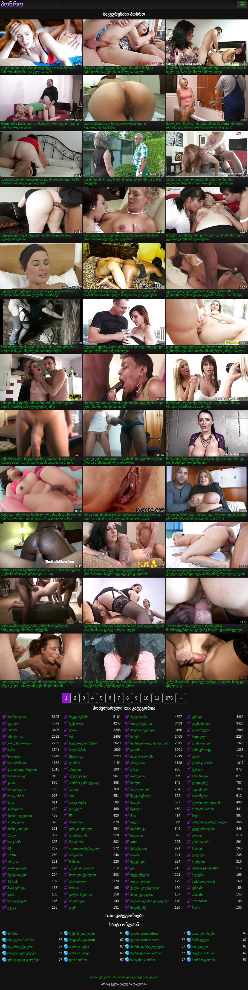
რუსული (198, 862)
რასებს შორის (203, 809)
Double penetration (206, 868)
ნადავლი (199, 737)
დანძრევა (138, 829)
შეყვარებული (140, 796)
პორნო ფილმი (203, 960)
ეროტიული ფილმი (206, 802)
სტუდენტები (139, 875)
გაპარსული (201, 730)
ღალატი (198, 855)
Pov (72, 796)
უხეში (73, 908)
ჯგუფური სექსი (203, 829)
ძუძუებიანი (138, 717)
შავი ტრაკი (16, 888)
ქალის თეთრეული (22, 770)
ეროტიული (77, 881)
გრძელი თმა (17, 868)
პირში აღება (17, 717)
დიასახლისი (78, 835)
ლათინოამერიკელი (84, 849)
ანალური (137, 763)
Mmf (133, 842)
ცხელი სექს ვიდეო (21, 953)
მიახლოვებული (19, 816)
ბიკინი (135, 855)
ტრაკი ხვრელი (81, 829)
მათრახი (76, 822)
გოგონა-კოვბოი (19, 743)
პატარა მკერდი (142, 730)
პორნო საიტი (79, 953)
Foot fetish (199, 901)
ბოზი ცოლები (17, 829)
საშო (11, 750)
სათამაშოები (17, 763)
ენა (132, 868)
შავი (10, 802)
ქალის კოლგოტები (145, 888)
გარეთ (74, 789)
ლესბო (74, 763)
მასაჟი (74, 888)
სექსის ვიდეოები (82, 933)
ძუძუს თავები (17, 875)
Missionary (15, 737)
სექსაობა (76, 724)
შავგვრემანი (78, 717)
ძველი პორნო (203, 953)
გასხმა (135, 750)
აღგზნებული (78, 776)
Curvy (11, 835)
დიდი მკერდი (141, 724)
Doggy (12, 730)
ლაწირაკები (201, 743)
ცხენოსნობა (201, 724)
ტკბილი (198, 770)
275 (169, 698)
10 (146, 698)
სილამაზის (77, 750)
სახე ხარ (14, 842)
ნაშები (135, 737)
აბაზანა (197, 895)
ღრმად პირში (202, 763)
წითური (136, 802)
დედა (134, 822)
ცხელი (197, 756)
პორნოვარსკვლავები (147, 947)
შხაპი (196, 908)
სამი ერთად (201, 750)
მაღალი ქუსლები (82, 875)
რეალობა (76, 842)
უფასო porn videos (144, 933)
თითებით (137, 776)
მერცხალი (138, 849)
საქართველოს (203, 881)
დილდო (75, 809)
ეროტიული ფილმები (23, 960)
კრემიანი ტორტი (82, 868)
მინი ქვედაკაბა (142, 895)
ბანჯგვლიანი (140, 789)
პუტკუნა (198, 875)
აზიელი (75, 770)
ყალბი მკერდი (80, 895)
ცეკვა (11, 908)
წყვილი (136, 809)
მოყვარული (16, 789)
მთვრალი (77, 901)
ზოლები (13, 756)
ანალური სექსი (203, 933)
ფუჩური (13, 724)
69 (9, 849)
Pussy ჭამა (15, 822)
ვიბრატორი (201, 842)
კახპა (11, 783)
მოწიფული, (201, 940)
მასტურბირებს (141, 756)
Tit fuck (12, 881)
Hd (71, 737)
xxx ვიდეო (200, 947)
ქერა (73, 730)
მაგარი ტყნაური (20, 947)
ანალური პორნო (20, 940)
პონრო (12, 4)
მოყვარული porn (82, 940)
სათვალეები (17, 901)
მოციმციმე (138, 908)
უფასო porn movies (144, 940)
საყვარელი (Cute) (83, 743)
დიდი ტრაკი (140, 881)
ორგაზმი (76, 855)
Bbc (133, 816)
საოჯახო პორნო (142, 960)
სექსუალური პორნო (146, 953)
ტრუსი (135, 770)
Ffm (72, 816)
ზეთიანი (136, 835)
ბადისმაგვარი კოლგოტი (149, 901)
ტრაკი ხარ (15, 796)
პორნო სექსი (79, 947)
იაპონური (199, 796)
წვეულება (137, 862)
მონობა (74, 862)
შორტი (197, 849)
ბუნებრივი (200, 776)
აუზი (10, 895)
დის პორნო (78, 960)
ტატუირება (77, 802)
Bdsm (11, 855)
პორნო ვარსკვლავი (84, 783)
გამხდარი (15, 809)
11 (157, 698)
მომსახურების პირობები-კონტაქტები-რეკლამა (124, 977)
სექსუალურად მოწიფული (150, 743)
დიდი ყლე (200, 783)
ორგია (12, 862)
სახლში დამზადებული (209, 822)
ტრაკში (197, 888)
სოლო (135, 783)
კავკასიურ (200, 789)
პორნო (12, 933)
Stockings (76, 756)
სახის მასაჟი (16, 776)
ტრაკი (197, 717)
